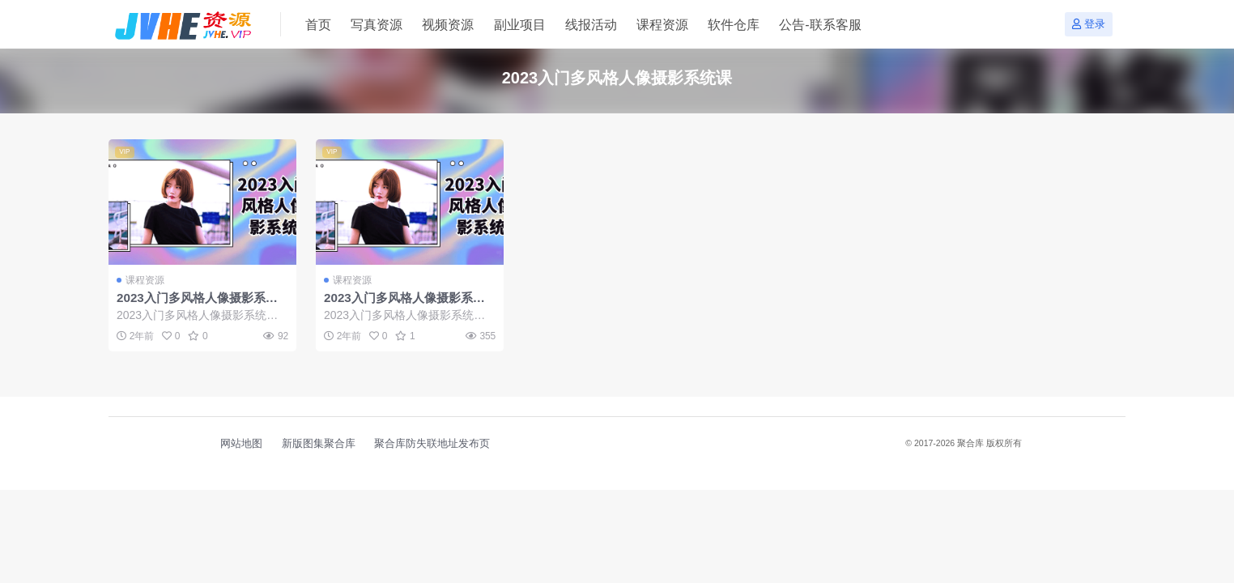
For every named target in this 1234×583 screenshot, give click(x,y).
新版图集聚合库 (318, 443)
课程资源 (145, 280)
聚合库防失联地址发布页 (432, 443)
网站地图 (241, 443)
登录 (1088, 24)
